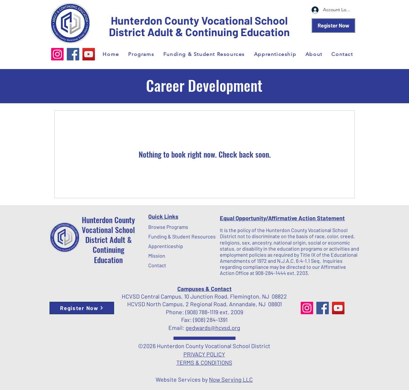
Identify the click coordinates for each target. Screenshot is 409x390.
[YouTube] (88, 54)
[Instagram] (57, 54)
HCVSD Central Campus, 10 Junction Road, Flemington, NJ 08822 (204, 296)
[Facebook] (73, 54)
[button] (141, 54)
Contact (157, 265)
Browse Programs (163, 227)
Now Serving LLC (231, 379)
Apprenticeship (163, 246)
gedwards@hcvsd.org (213, 327)
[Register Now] (333, 25)
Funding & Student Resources (163, 236)
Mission (156, 256)
